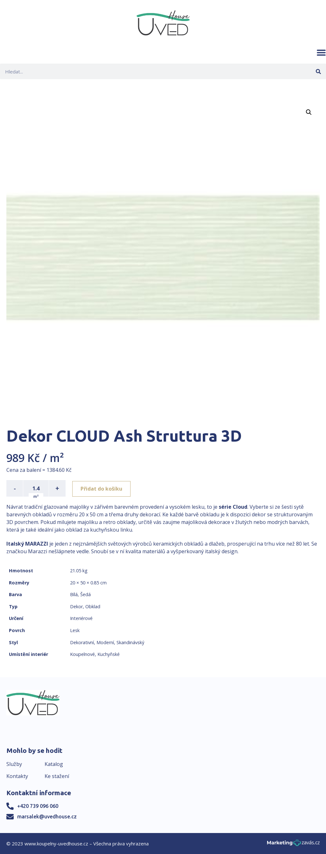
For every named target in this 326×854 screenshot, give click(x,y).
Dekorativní (82, 642)
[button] (321, 52)
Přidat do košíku (102, 488)
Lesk (75, 630)
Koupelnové (82, 654)
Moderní (105, 642)
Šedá (85, 594)
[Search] (318, 71)
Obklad (92, 606)
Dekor (76, 606)
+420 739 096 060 (37, 806)
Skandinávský (130, 642)
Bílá (74, 594)
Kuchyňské (108, 654)
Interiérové (81, 618)
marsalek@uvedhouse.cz (47, 816)
